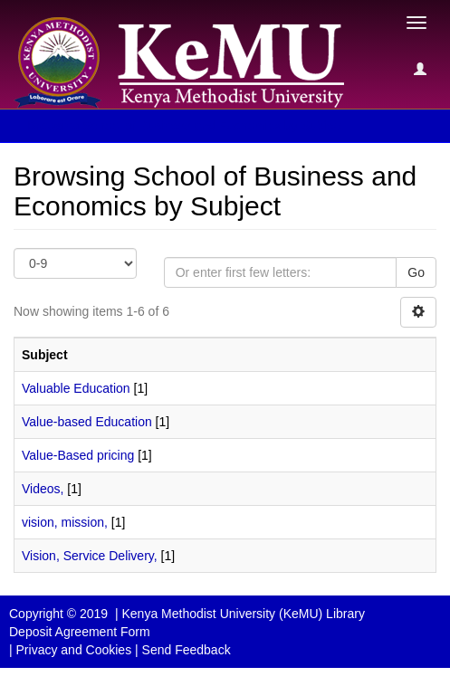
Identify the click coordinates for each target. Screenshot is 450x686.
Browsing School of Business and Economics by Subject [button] (191, 126)
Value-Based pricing (78, 455)
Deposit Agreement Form (79, 631)
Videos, (42, 488)
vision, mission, (65, 522)
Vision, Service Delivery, (90, 555)
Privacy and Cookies (74, 650)
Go (416, 272)
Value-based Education (87, 421)
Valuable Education (76, 388)
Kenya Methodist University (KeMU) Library (242, 613)
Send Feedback (186, 650)
